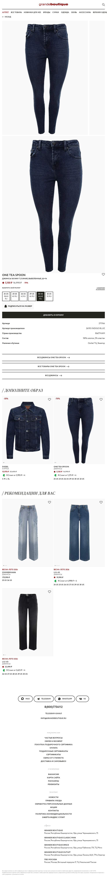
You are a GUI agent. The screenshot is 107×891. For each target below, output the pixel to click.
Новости (53, 797)
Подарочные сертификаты (53, 751)
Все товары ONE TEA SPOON (53, 366)
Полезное (54, 792)
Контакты (53, 810)
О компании (53, 769)
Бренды (46, 12)
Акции (53, 807)
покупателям (53, 732)
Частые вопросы (54, 738)
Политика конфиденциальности (53, 814)
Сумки (55, 12)
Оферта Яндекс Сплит (53, 817)
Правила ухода (53, 800)
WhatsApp (65, 698)
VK (82, 698)
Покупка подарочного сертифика (53, 744)
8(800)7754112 (53, 707)
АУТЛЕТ (5, 12)
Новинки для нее (32, 12)
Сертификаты (53, 754)
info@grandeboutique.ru (53, 718)
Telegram (44, 698)
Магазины (53, 781)
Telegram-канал (53, 713)
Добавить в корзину (53, 315)
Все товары (16, 12)
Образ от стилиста (53, 758)
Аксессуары (85, 12)
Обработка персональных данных (53, 804)
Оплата (53, 748)
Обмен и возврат (53, 741)
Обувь (74, 12)
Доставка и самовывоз (53, 761)
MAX (25, 698)
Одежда (65, 12)
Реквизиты (53, 784)
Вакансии (53, 774)
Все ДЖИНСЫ (53, 375)
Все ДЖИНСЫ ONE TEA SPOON (53, 357)
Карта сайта (53, 777)
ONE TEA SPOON (14, 275)
